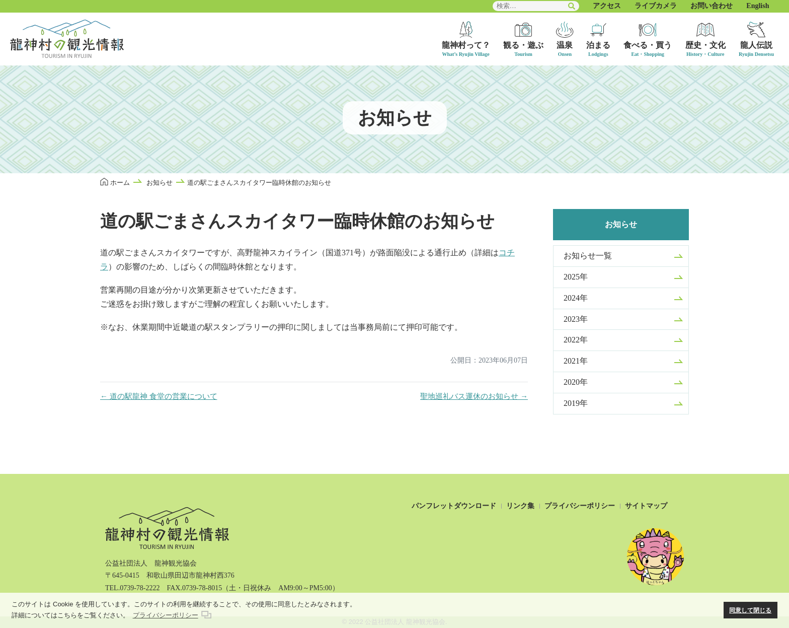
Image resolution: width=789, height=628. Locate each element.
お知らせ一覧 (588, 255)
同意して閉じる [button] (750, 610)
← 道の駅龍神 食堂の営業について (158, 396)
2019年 (576, 403)
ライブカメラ (656, 6)
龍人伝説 (756, 45)
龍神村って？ (466, 45)
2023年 (576, 319)
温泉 (565, 45)
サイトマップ (646, 506)
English (757, 6)
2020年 (576, 382)
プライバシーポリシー (579, 506)
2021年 (576, 361)
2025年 (576, 276)
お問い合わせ (711, 6)
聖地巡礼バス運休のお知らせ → (474, 396)
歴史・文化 (705, 45)
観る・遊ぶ (523, 45)
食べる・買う (647, 45)
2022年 (576, 339)
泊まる (598, 45)
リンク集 (520, 506)
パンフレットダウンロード (454, 506)
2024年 (576, 298)
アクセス (607, 6)
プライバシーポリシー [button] (165, 615)
